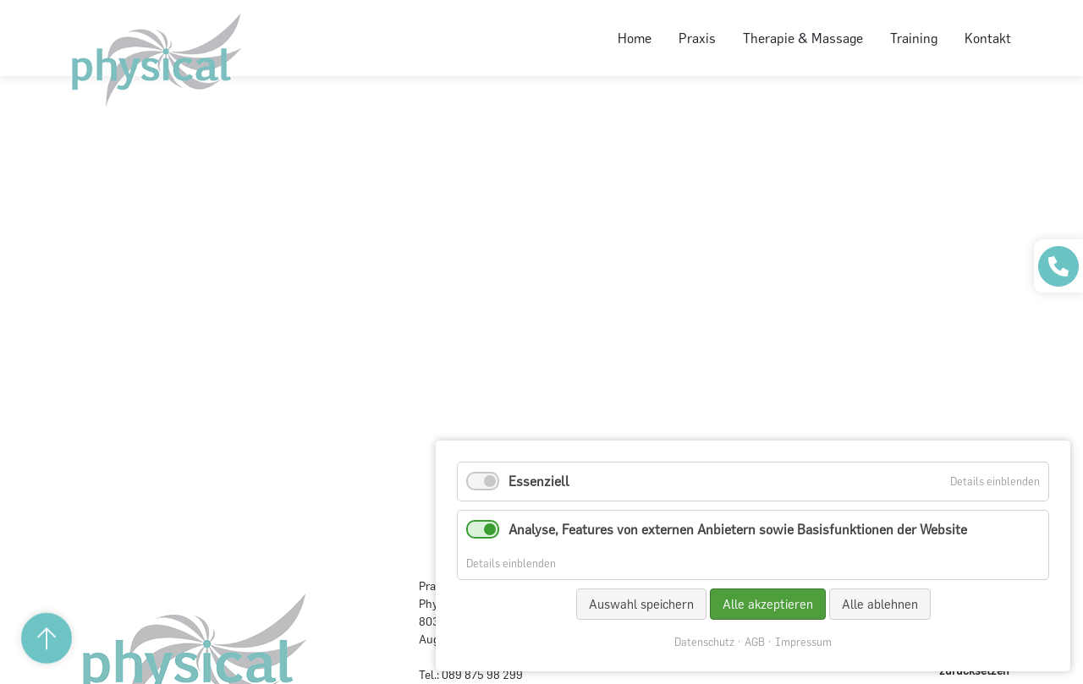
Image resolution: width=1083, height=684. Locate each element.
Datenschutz (704, 642)
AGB (755, 642)
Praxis (697, 38)
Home (634, 38)
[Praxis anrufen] (1058, 266)
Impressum (803, 642)
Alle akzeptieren (768, 604)
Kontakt (988, 38)
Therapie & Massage (803, 38)
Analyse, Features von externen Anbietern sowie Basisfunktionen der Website (738, 529)
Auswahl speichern (641, 604)
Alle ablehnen (880, 604)
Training (913, 38)
